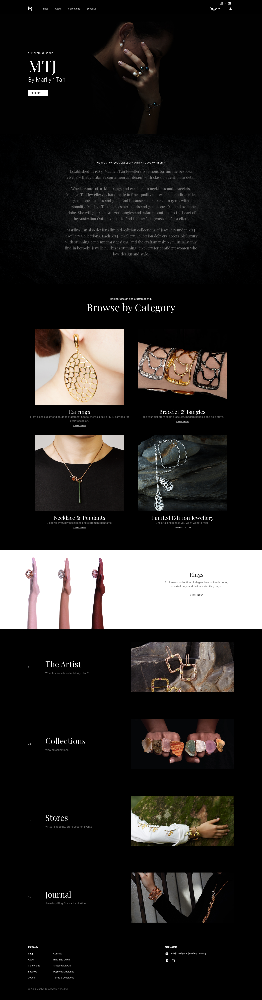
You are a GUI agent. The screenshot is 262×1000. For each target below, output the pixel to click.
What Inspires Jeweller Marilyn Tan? (67, 673)
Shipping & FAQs (62, 965)
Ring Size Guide (61, 959)
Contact (57, 953)
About (58, 8)
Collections (74, 8)
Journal (58, 894)
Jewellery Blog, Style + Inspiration (65, 903)
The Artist (63, 664)
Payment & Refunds (63, 971)
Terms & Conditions (63, 977)
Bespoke (91, 8)
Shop (45, 8)
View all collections (57, 750)
